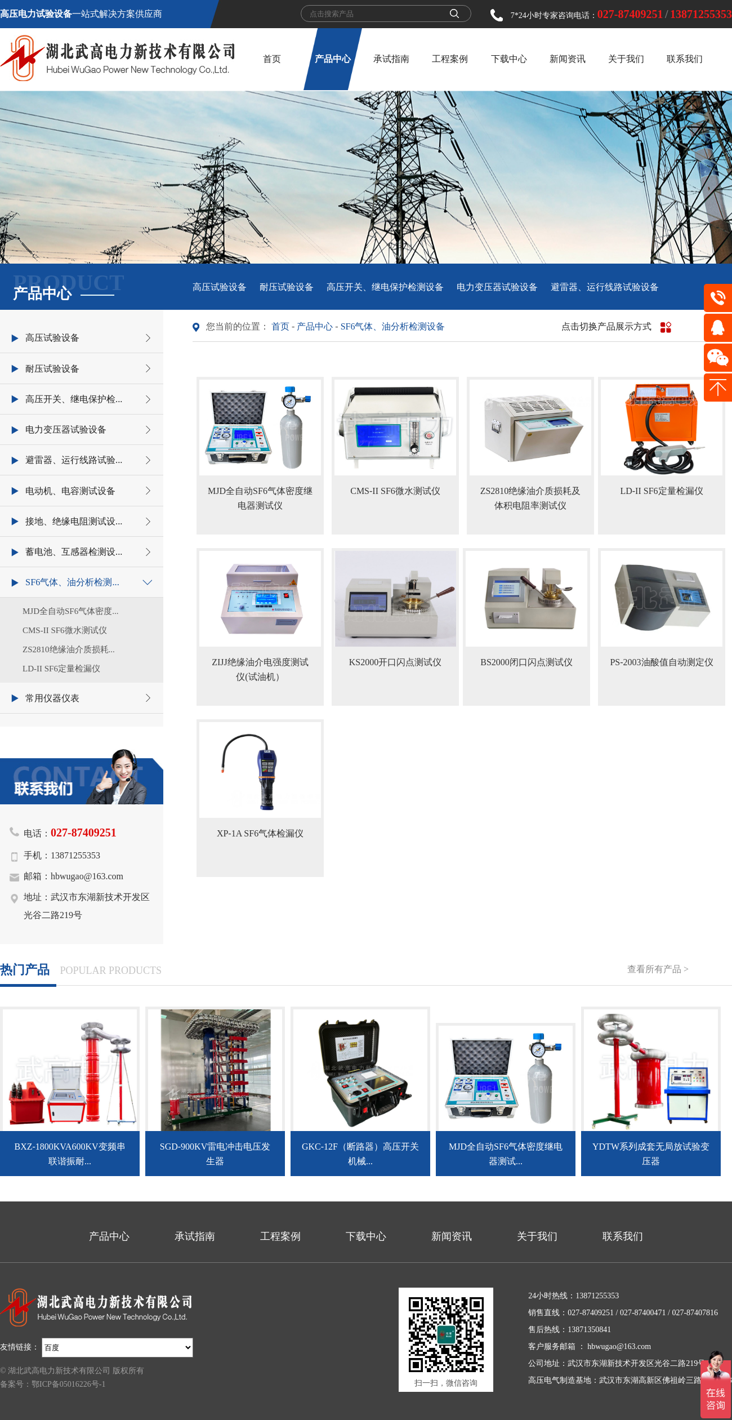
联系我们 (685, 59)
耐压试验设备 (287, 287)
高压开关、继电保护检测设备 (385, 287)
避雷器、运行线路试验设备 (605, 287)
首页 (272, 59)
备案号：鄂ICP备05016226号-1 (52, 1384)
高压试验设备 (220, 287)
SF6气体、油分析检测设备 (393, 326)
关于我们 (626, 59)
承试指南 (391, 59)
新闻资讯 (568, 59)
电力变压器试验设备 (497, 287)
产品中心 (333, 59)
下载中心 (509, 59)
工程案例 (450, 59)
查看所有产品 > (658, 969)
